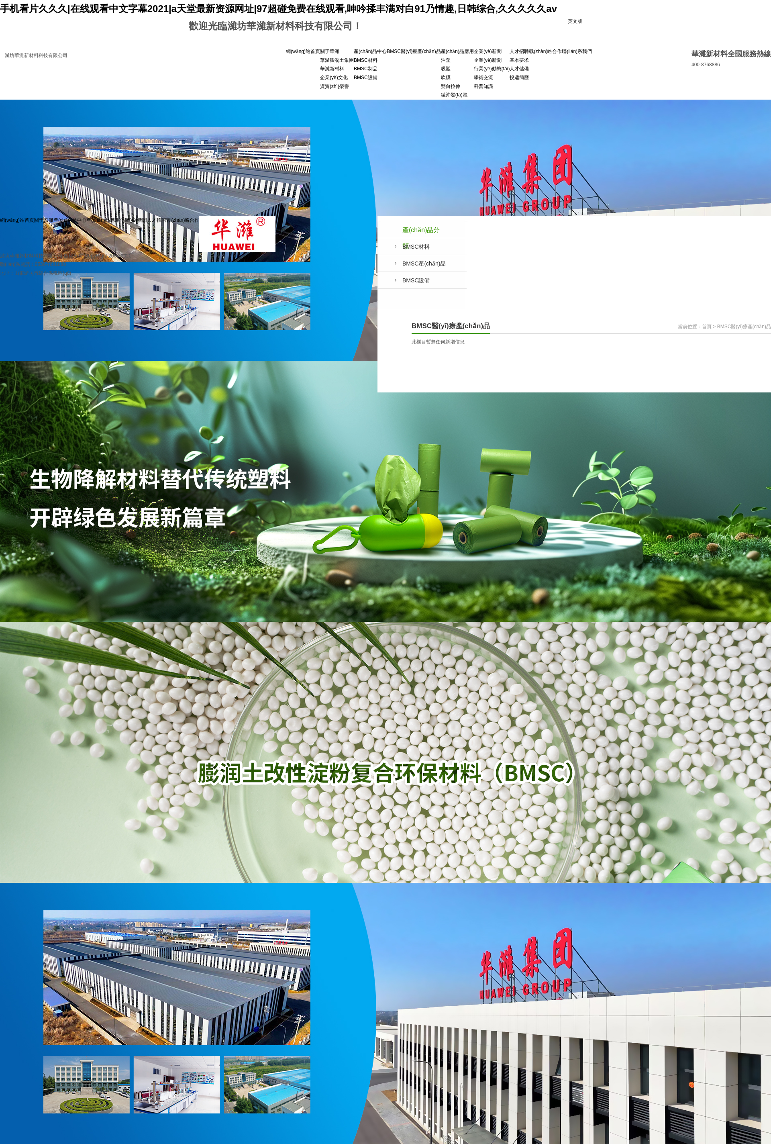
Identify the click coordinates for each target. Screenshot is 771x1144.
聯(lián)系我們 (577, 51)
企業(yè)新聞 (488, 51)
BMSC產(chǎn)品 (424, 263)
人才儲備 (519, 69)
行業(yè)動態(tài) (492, 69)
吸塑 (446, 69)
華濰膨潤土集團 (337, 60)
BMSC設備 (365, 77)
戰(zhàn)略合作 (545, 51)
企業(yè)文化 (334, 77)
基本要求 (519, 60)
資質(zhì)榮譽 (334, 86)
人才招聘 (519, 51)
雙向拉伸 (450, 86)
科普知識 (483, 86)
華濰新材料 (332, 69)
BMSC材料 (365, 60)
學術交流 (483, 77)
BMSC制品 (365, 69)
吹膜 (446, 77)
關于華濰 (329, 51)
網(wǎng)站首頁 (303, 51)
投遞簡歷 (519, 77)
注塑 (446, 60)
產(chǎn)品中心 (370, 51)
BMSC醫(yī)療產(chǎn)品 (414, 51)
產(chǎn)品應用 (457, 51)
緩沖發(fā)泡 (454, 95)
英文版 (575, 21)
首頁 (707, 326)
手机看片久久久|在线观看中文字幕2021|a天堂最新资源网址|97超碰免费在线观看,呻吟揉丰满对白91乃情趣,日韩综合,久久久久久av (278, 8)
